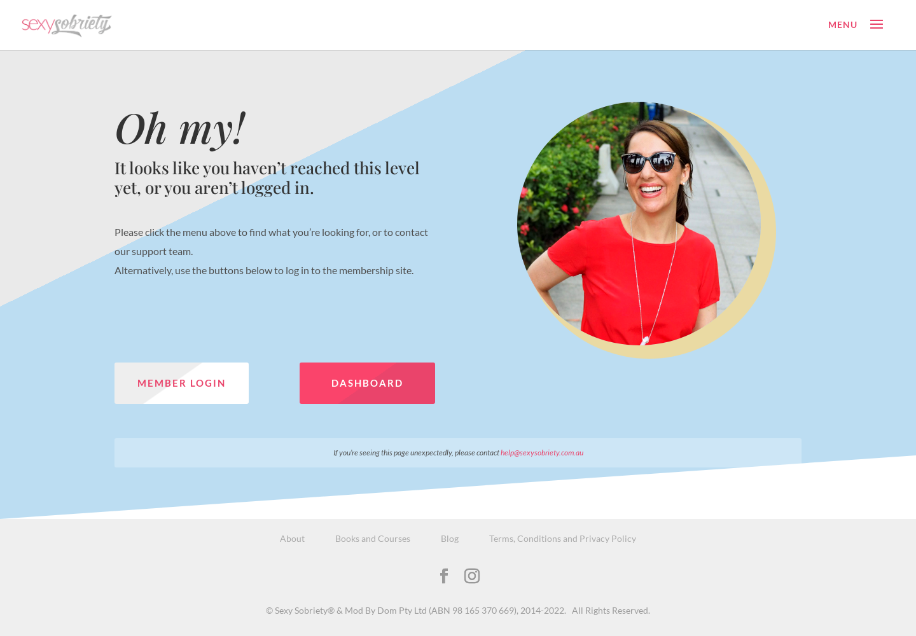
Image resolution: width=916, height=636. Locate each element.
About (292, 538)
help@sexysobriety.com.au (542, 452)
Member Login (181, 383)
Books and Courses (372, 538)
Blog (450, 538)
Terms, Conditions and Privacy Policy (562, 538)
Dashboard (367, 383)
